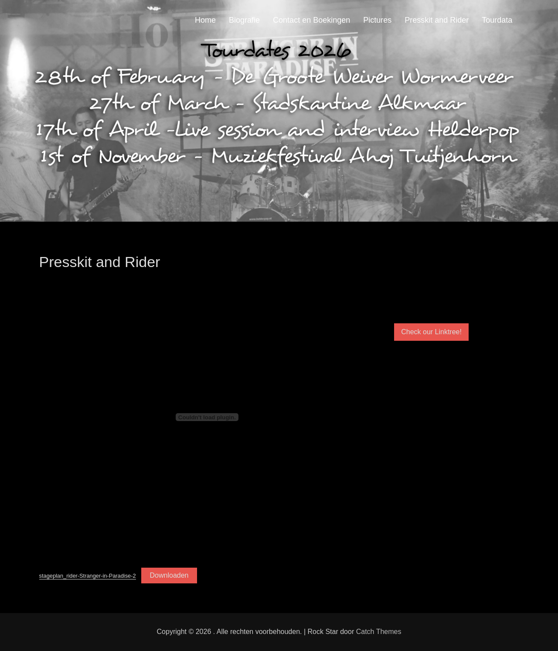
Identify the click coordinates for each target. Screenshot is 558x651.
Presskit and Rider (437, 20)
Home (205, 20)
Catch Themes (378, 631)
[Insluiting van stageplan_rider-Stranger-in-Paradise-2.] (207, 417)
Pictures (377, 20)
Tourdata (497, 20)
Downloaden (169, 575)
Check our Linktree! (431, 332)
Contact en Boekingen (311, 20)
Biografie (244, 20)
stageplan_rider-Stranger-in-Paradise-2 (87, 575)
